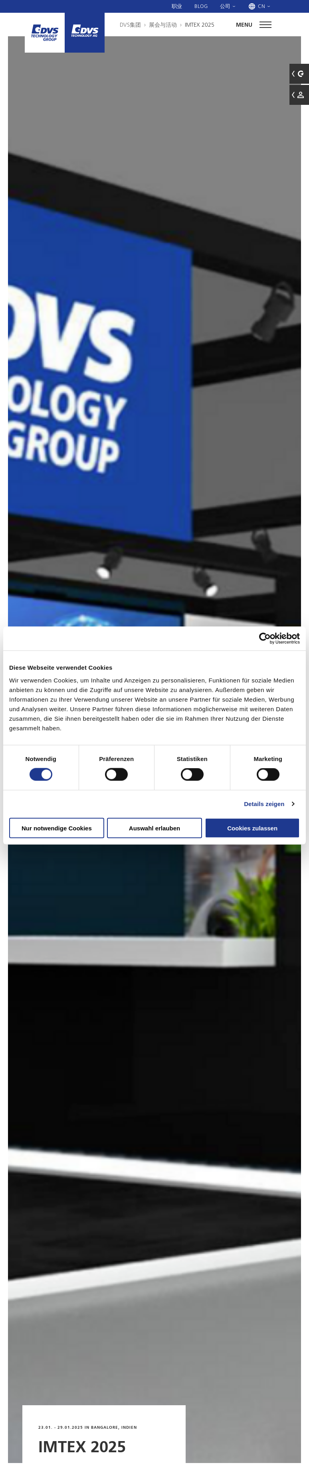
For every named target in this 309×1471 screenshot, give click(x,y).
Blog (201, 6)
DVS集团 (130, 24)
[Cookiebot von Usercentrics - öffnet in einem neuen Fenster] (265, 639)
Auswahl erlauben (154, 827)
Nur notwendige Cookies (57, 827)
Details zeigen (264, 803)
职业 (177, 6)
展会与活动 (163, 24)
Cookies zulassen (252, 827)
